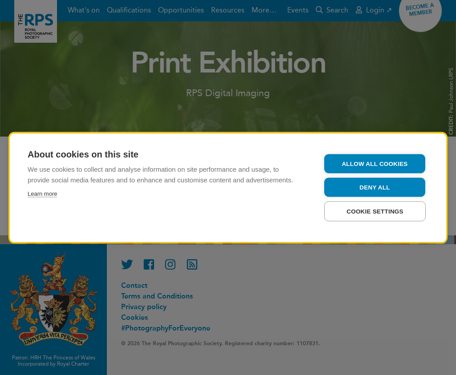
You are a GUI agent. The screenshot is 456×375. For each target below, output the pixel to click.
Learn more (42, 193)
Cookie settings (374, 211)
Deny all (374, 187)
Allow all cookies (374, 163)
